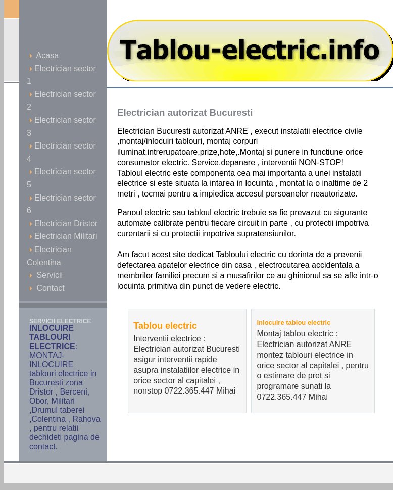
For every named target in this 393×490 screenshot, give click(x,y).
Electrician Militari (63, 236)
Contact (47, 288)
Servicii (46, 275)
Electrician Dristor (63, 223)
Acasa (44, 55)
